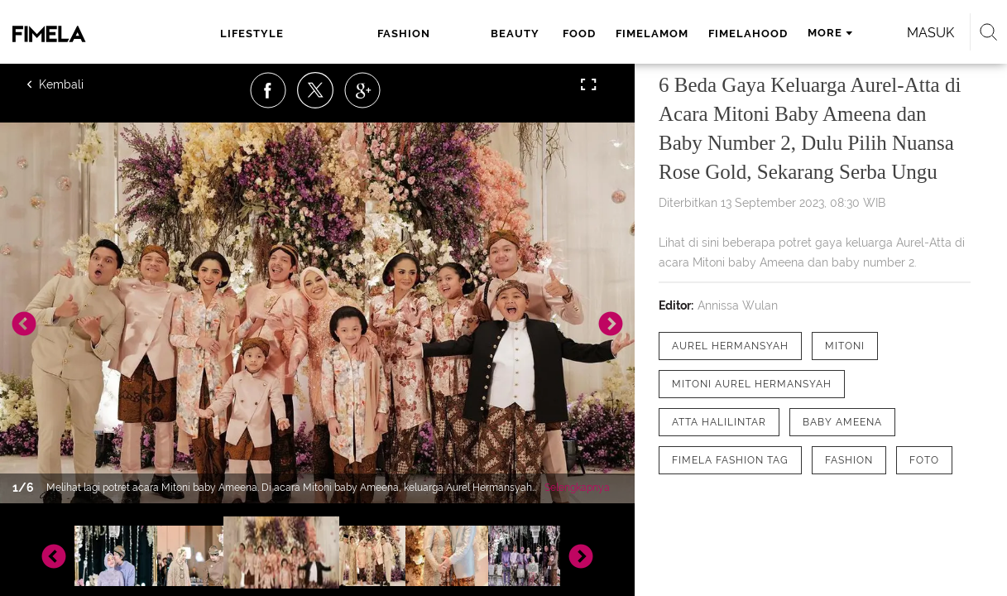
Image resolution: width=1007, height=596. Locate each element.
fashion (321, 33)
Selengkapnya (577, 487)
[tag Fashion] (849, 460)
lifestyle (243, 33)
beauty (392, 33)
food (453, 33)
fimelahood (622, 33)
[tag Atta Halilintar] (719, 422)
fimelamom (526, 33)
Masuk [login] (883, 33)
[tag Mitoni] (845, 346)
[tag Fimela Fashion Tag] (730, 460)
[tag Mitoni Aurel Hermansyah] (751, 384)
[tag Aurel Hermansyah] (730, 346)
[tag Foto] (924, 460)
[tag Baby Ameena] (842, 422)
